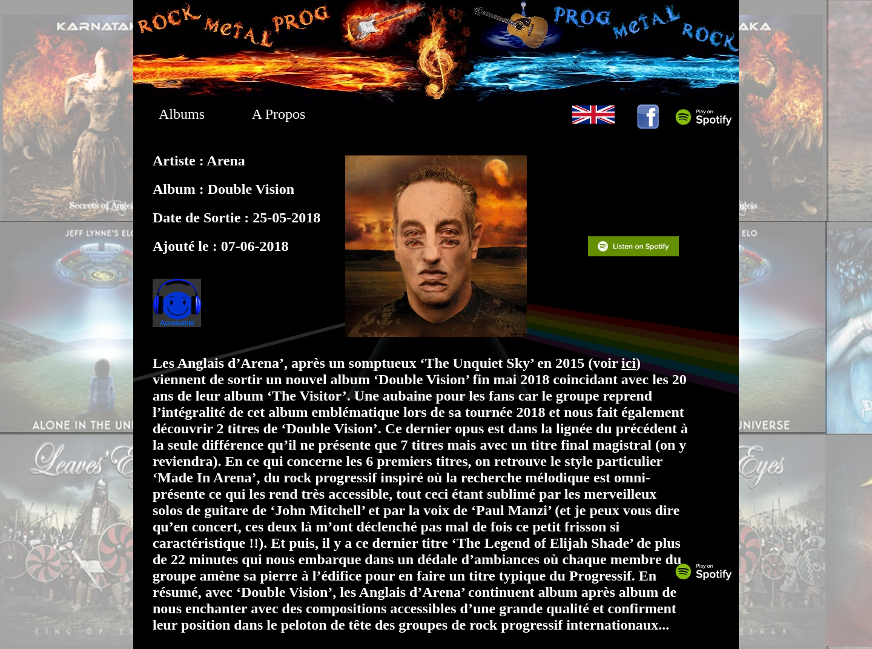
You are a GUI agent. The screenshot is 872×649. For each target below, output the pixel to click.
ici (628, 363)
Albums (182, 114)
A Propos (279, 114)
